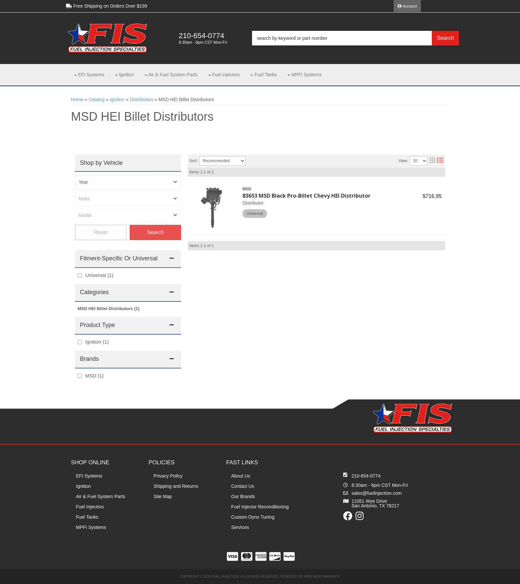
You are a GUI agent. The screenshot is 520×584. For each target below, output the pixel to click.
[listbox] (128, 182)
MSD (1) (94, 375)
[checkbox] (80, 275)
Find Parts (155, 232)
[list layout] (440, 160)
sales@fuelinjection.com (377, 493)
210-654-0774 (366, 476)
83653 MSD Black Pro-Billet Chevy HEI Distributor (306, 195)
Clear (100, 232)
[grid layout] (432, 160)
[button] (355, 38)
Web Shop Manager (321, 576)
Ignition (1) (97, 342)
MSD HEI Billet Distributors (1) (108, 308)
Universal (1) (99, 275)
